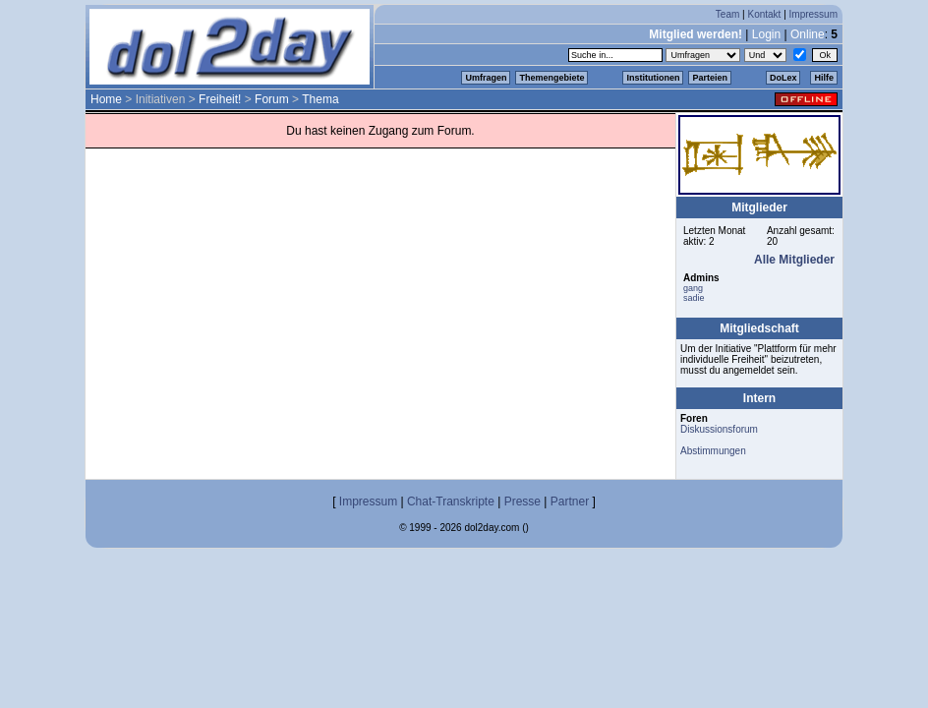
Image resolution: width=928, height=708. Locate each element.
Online (807, 34)
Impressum (813, 14)
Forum (272, 99)
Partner (570, 501)
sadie (694, 298)
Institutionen (652, 78)
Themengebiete (551, 78)
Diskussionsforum (719, 429)
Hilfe (824, 78)
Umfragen (485, 78)
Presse (522, 501)
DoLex (783, 78)
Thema (320, 99)
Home (106, 99)
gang (693, 288)
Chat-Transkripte (450, 501)
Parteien (709, 78)
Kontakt (764, 14)
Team (727, 14)
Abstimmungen (713, 450)
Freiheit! (220, 99)
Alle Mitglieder (794, 259)
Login (766, 34)
